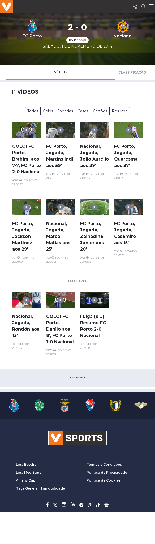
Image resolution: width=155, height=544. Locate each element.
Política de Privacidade (107, 472)
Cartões (100, 111)
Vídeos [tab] (60, 72)
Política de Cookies (103, 480)
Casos (83, 111)
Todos (32, 111)
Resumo (120, 111)
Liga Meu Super (29, 472)
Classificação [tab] (132, 72)
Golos (48, 111)
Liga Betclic (26, 464)
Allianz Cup (26, 480)
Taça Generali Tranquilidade (40, 488)
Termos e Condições (104, 464)
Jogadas (65, 111)
